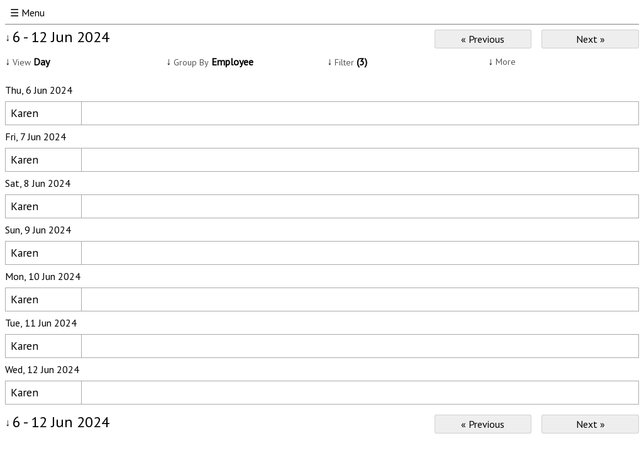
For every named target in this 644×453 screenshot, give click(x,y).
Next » (590, 39)
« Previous (482, 39)
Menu (33, 12)
